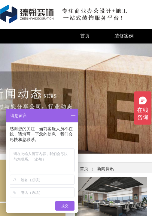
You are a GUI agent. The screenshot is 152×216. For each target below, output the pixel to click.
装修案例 (124, 35)
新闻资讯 (105, 168)
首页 (85, 35)
